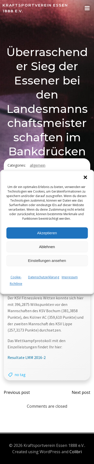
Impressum (70, 277)
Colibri (75, 451)
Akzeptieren (47, 233)
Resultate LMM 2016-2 (27, 357)
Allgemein (37, 165)
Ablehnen (47, 247)
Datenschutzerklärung (43, 277)
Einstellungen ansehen (47, 260)
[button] (85, 177)
